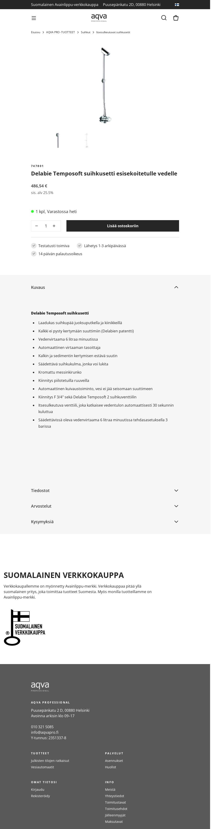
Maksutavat (114, 821)
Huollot (110, 767)
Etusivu (35, 32)
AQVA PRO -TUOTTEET (60, 32)
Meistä (110, 789)
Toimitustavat (115, 802)
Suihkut (85, 32)
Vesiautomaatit (42, 767)
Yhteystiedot (114, 796)
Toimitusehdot (116, 809)
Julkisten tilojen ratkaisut (50, 760)
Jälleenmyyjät (115, 815)
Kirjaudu (37, 789)
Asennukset (114, 760)
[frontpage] (72, 687)
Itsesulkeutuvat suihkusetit (113, 32)
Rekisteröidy (40, 796)
